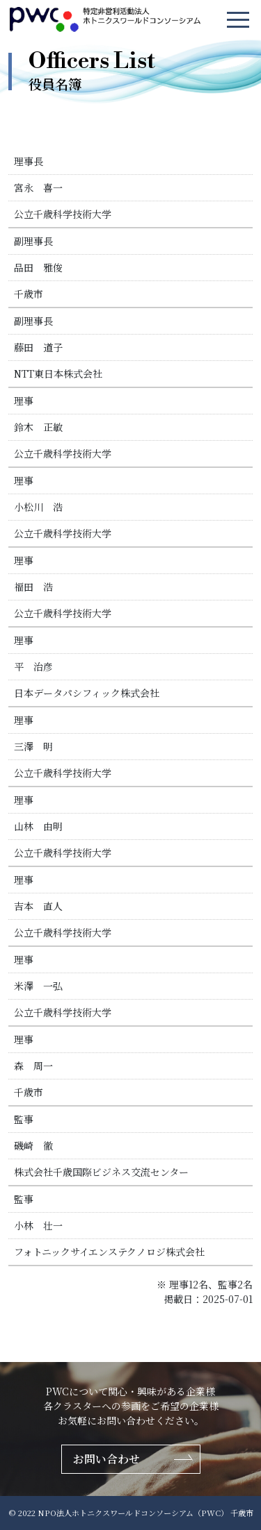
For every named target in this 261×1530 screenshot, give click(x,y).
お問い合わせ (106, 1459)
